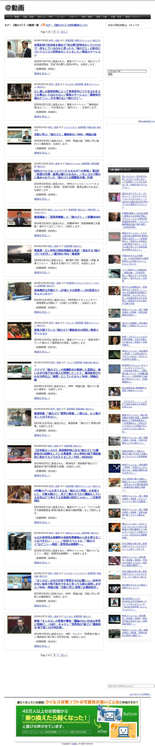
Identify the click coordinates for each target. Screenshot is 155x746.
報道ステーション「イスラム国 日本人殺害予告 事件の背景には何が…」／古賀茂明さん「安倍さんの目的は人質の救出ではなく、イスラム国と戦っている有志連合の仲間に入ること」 (128, 241)
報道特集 (80, 409)
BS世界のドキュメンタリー (79, 283)
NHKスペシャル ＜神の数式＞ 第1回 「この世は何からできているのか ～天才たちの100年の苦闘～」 (128, 355)
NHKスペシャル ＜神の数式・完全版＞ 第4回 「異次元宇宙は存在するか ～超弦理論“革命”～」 (127, 619)
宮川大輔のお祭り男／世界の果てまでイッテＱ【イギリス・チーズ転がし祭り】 (127, 575)
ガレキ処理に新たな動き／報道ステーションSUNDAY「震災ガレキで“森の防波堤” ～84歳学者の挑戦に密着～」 (128, 484)
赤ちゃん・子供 (45, 17)
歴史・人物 (101, 17)
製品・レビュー (133, 17)
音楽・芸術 (28, 17)
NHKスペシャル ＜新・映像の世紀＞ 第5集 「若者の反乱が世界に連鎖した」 (128, 634)
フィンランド (80, 573)
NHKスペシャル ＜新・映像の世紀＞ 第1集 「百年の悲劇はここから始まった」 (128, 441)
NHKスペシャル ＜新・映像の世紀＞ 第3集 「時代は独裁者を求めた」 (128, 313)
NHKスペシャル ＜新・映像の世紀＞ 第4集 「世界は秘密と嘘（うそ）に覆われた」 (128, 513)
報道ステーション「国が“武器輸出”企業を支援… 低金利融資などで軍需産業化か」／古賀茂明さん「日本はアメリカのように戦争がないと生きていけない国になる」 (128, 423)
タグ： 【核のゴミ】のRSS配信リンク (66, 25)
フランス (69, 323)
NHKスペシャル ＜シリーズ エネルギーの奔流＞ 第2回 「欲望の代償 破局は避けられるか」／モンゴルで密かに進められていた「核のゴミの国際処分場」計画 (67, 174)
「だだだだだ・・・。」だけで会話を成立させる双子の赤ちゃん (127, 405)
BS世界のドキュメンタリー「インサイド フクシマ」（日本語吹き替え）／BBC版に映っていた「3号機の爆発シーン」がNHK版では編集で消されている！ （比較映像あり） (128, 373)
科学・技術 (87, 17)
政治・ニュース (55, 210)
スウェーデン (70, 127)
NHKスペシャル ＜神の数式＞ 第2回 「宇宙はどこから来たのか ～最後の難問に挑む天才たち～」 (128, 468)
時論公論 (91, 127)
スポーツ (73, 17)
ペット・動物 (13, 17)
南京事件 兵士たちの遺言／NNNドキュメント (127, 589)
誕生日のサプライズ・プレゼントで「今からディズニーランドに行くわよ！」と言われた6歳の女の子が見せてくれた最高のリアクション (128, 200)
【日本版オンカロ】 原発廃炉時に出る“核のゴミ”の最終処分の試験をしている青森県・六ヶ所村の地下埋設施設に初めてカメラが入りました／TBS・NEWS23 (67, 454)
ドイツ (70, 362)
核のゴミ (97, 40)
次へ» (64, 32)
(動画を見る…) (42, 73)
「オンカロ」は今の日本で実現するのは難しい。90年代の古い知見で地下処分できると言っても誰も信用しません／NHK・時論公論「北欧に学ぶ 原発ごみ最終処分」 (67, 584)
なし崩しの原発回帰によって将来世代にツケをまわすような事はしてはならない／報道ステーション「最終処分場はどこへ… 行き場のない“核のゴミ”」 (67, 95)
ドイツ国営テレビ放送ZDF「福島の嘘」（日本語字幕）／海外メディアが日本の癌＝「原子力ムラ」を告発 (127, 275)
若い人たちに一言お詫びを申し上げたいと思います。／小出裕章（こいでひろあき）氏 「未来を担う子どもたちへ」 (127, 182)
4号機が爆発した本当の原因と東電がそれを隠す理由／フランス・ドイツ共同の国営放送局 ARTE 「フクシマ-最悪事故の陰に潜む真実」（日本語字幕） (128, 220)
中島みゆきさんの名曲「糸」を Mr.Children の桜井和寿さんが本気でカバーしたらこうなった (128, 259)
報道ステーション (83, 40)
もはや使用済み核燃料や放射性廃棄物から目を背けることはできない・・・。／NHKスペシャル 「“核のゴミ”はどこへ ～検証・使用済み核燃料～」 (67, 541)
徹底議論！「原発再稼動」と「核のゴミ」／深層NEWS (67, 217)
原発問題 (69, 40)
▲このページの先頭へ (140, 694)
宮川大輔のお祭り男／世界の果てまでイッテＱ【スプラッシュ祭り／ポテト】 (127, 547)
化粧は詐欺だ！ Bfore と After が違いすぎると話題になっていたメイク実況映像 (128, 455)
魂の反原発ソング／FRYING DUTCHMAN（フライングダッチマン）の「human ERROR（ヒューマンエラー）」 (127, 604)
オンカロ (69, 84)
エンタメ (61, 17)
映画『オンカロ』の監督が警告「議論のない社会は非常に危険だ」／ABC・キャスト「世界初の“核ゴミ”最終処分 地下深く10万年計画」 (67, 624)
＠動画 (74, 744)
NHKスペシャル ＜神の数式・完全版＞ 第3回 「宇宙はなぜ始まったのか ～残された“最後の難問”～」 (127, 561)
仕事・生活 (116, 17)
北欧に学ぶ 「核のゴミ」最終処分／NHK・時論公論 (65, 134)
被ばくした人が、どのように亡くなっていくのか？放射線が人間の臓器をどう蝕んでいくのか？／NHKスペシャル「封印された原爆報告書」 (127, 530)
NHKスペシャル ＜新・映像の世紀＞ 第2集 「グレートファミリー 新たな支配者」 (128, 500)
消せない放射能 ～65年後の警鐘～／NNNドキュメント (128, 327)
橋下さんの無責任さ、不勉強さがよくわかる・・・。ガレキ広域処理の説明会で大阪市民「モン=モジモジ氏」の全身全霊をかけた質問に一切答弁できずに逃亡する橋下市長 (127, 295)
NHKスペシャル (72, 163)
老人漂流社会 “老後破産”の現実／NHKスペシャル (127, 391)
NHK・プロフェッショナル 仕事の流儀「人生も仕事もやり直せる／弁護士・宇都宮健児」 (127, 340)
